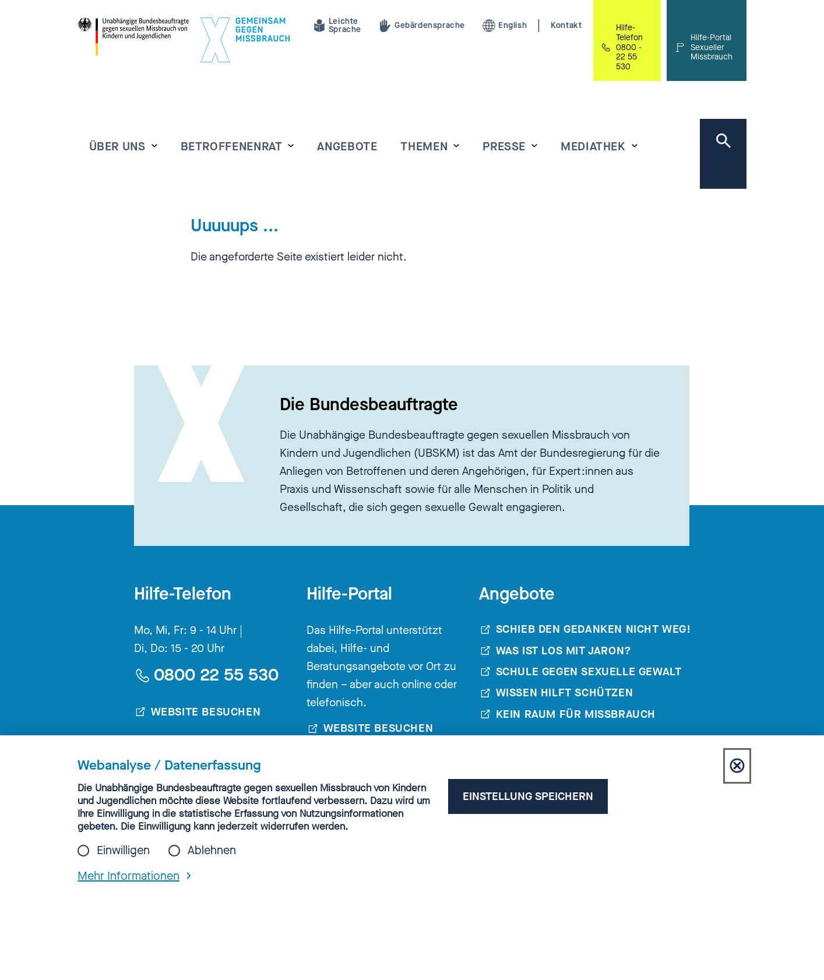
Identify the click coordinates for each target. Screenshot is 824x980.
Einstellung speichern (528, 796)
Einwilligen (123, 850)
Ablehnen (212, 850)
